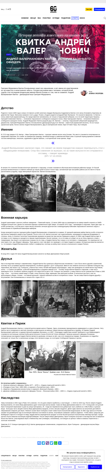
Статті (75, 18)
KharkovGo (53, 9)
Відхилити (81, 467)
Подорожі (65, 18)
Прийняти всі (95, 467)
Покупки (47, 18)
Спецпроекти (99, 9)
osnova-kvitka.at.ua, (33, 437)
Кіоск (82, 18)
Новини (24, 18)
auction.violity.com (45, 437)
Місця (33, 18)
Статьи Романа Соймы (19, 437)
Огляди (55, 18)
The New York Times (58, 437)
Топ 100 (89, 9)
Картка (36, 455)
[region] (81, 460)
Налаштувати (67, 467)
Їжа (39, 18)
